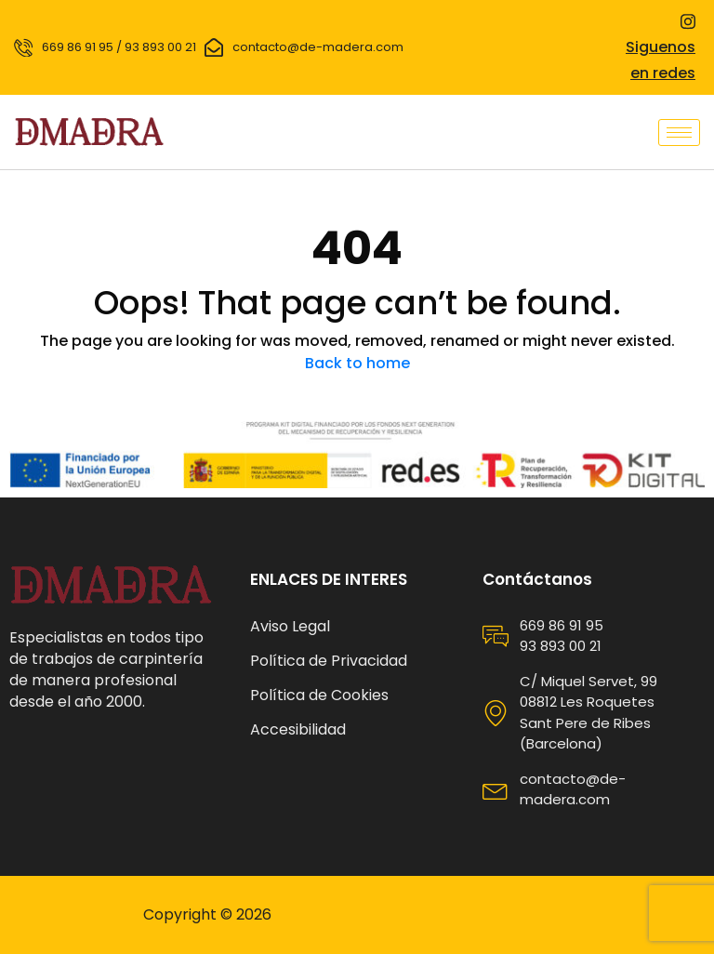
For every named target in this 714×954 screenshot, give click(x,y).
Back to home (357, 363)
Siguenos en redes (660, 48)
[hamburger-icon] (679, 132)
